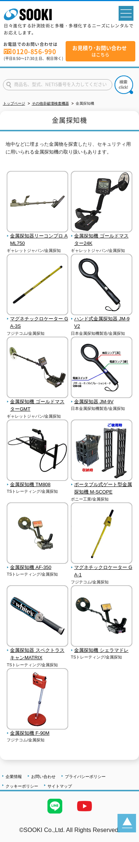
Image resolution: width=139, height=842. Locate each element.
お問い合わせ (43, 776)
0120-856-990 (34, 51)
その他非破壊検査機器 (50, 103)
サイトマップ (59, 786)
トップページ (14, 103)
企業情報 (14, 776)
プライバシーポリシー (85, 776)
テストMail (124, 838)
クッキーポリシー (22, 786)
